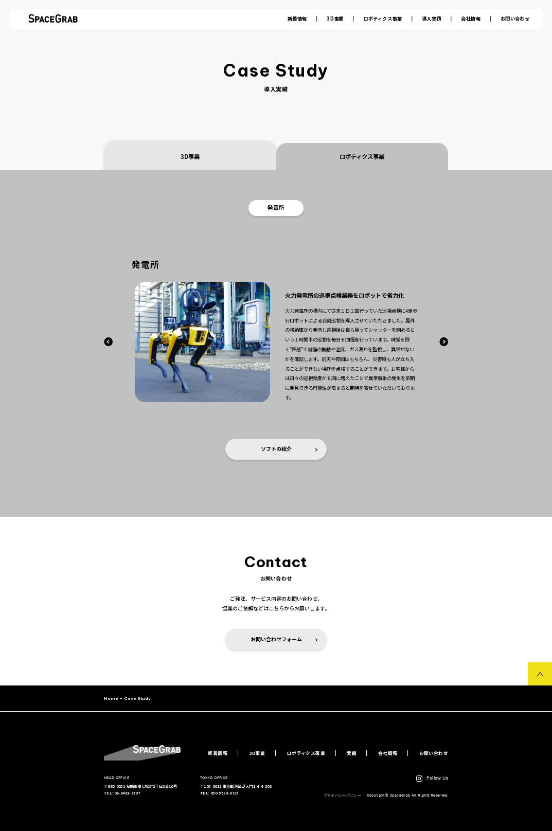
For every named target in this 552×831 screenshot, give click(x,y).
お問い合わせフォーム (284, 639)
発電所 (276, 207)
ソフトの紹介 (289, 449)
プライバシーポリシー (343, 795)
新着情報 (297, 18)
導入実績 (431, 18)
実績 (352, 753)
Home (111, 698)
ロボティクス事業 (382, 18)
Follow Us (437, 777)
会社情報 (470, 18)
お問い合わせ (515, 18)
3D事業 (335, 18)
